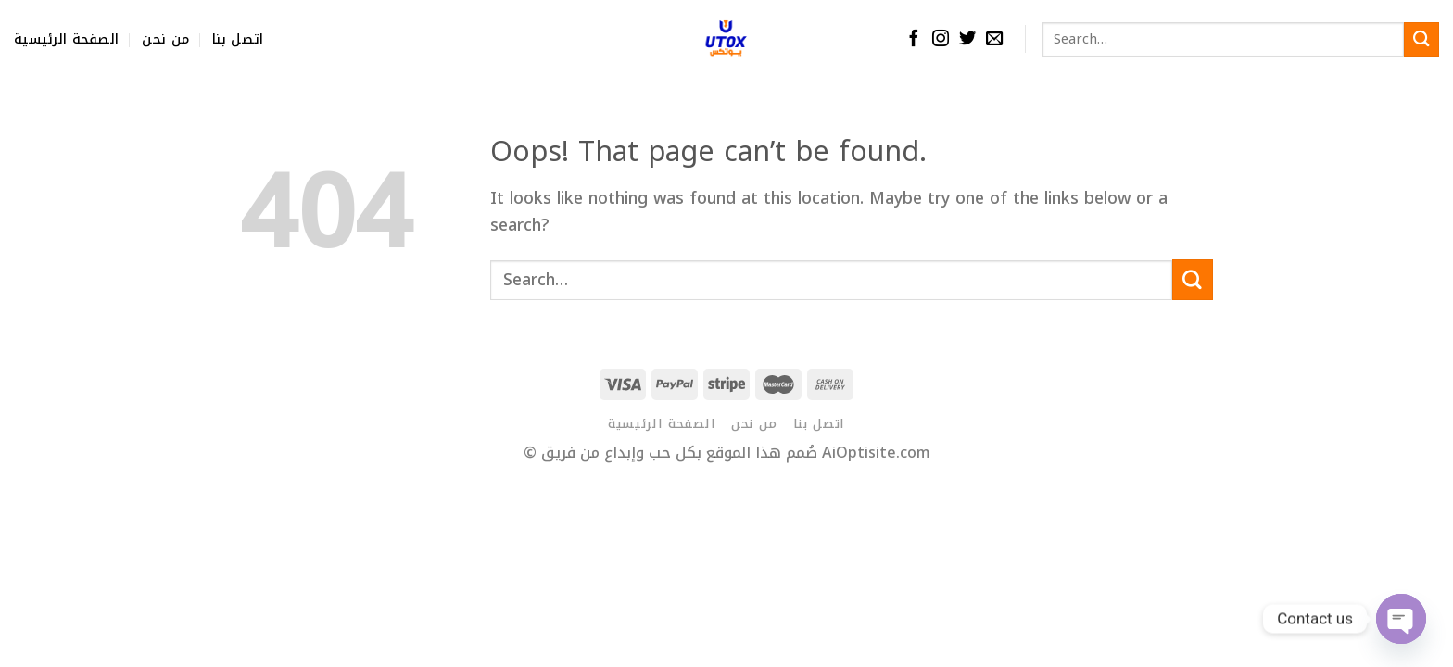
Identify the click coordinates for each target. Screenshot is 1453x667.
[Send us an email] (994, 39)
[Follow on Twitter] (967, 39)
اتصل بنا (237, 39)
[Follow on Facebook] (913, 39)
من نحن (165, 39)
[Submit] (1421, 39)
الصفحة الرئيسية (66, 39)
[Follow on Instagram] (940, 39)
